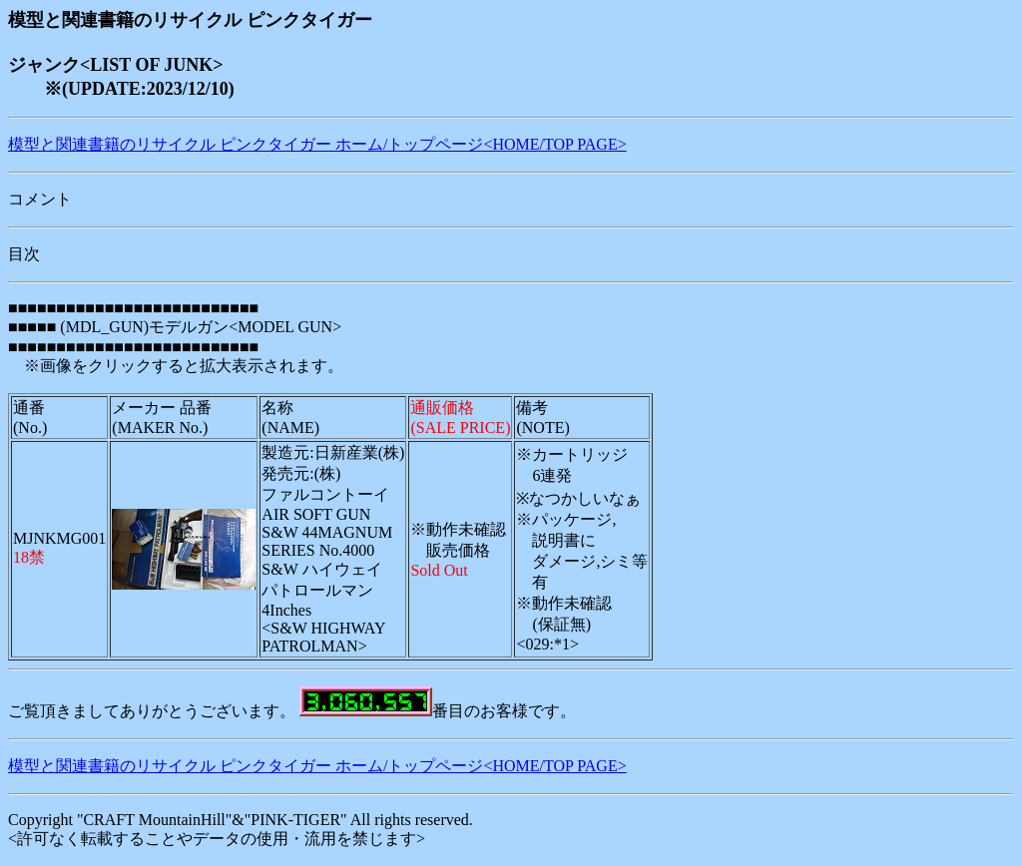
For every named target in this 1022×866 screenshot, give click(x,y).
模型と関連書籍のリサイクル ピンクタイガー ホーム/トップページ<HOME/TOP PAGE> (317, 144)
